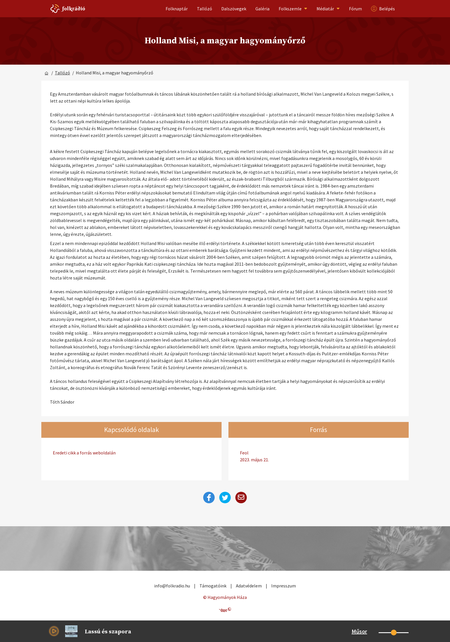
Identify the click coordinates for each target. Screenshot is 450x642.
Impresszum (283, 586)
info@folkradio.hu (172, 586)
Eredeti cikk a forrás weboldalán (84, 453)
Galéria (262, 8)
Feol (318, 456)
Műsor (359, 631)
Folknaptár (177, 8)
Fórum (355, 8)
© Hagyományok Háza (225, 597)
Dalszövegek (233, 8)
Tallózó (204, 8)
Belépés (383, 8)
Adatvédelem (249, 586)
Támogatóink (212, 586)
